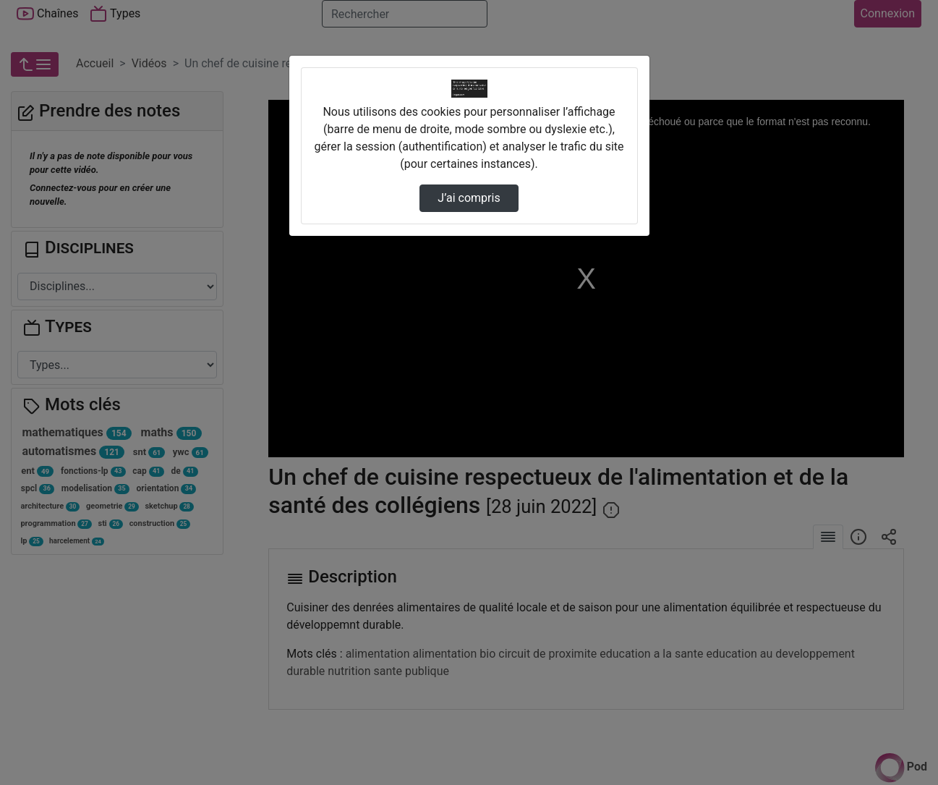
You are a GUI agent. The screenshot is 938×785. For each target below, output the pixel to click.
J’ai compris (469, 198)
